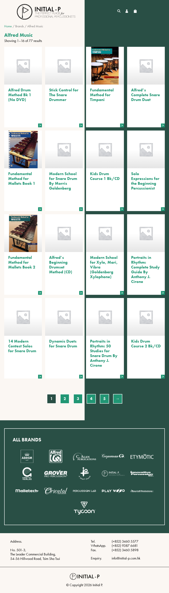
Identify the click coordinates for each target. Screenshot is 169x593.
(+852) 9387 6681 (125, 545)
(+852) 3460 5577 (125, 541)
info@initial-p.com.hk (126, 558)
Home (8, 26)
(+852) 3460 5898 (125, 550)
